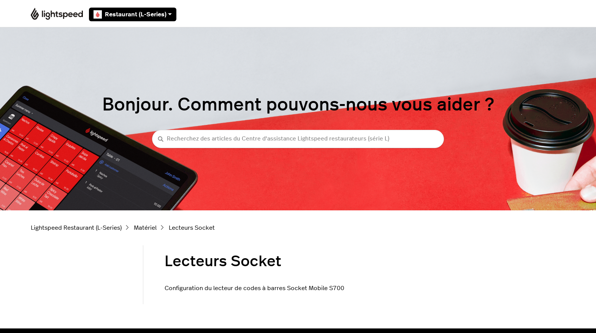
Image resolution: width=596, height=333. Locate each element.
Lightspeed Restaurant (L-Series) (76, 228)
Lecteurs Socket (192, 228)
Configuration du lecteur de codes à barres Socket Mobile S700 (254, 288)
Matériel (145, 228)
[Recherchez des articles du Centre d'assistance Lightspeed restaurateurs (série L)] (298, 139)
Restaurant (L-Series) (133, 14)
